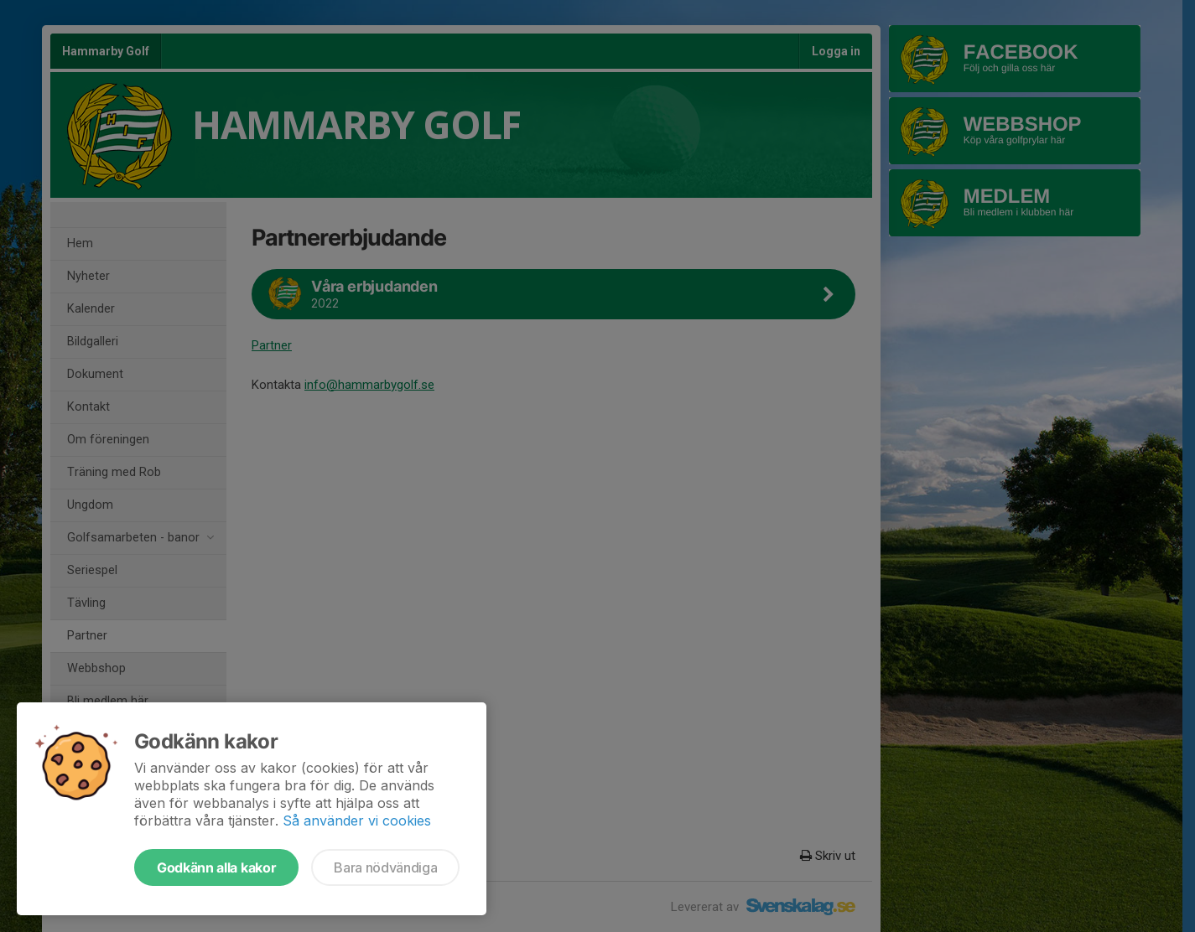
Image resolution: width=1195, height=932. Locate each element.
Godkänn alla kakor (216, 867)
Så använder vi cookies (357, 820)
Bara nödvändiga (385, 867)
